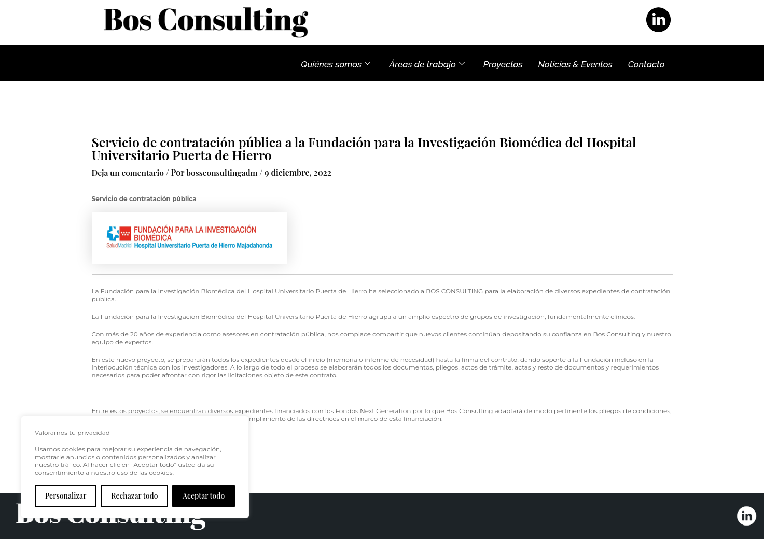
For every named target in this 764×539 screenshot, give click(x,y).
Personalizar (66, 496)
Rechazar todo (134, 496)
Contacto (646, 63)
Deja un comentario (129, 172)
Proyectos (503, 63)
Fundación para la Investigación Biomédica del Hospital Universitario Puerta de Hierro (234, 290)
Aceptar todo (204, 496)
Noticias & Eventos (575, 63)
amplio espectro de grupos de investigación (476, 316)
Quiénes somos (335, 63)
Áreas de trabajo (427, 63)
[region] (135, 467)
